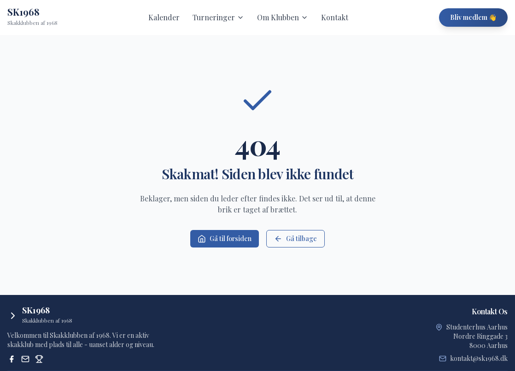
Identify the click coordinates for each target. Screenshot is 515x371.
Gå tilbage (295, 238)
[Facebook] (11, 359)
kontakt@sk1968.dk (479, 358)
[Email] (25, 359)
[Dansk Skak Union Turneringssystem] (39, 359)
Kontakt (334, 17)
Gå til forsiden (225, 238)
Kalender (164, 17)
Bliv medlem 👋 (473, 17)
